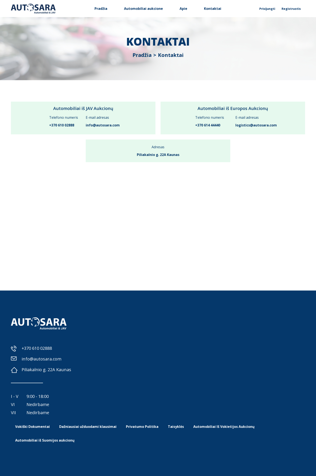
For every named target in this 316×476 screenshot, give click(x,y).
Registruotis (291, 9)
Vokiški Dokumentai (32, 426)
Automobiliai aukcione (143, 8)
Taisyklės (176, 426)
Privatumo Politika (142, 426)
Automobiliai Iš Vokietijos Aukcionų (224, 426)
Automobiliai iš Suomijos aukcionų (45, 440)
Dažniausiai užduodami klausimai (88, 426)
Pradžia (101, 8)
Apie (183, 8)
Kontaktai (212, 8)
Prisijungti (267, 9)
